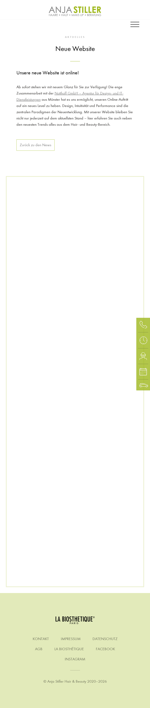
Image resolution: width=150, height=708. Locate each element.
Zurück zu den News (35, 145)
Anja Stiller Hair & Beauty (66, 681)
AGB (38, 649)
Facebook (105, 649)
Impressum (71, 639)
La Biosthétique (69, 649)
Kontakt (41, 639)
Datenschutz (105, 639)
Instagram (75, 659)
